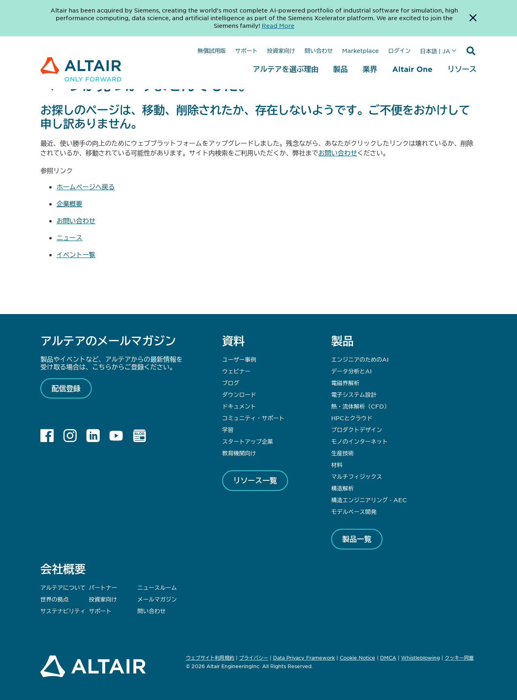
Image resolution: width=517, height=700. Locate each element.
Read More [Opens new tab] (278, 25)
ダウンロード (239, 394)
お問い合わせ (337, 153)
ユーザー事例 (239, 359)
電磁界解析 (345, 382)
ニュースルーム (157, 587)
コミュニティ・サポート (253, 417)
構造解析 (342, 488)
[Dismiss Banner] (473, 18)
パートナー (103, 587)
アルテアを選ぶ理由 (285, 69)
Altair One (412, 69)
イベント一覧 (76, 254)
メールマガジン (157, 599)
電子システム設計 (353, 394)
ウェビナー (236, 371)
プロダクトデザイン (356, 429)
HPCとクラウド (351, 417)
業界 (370, 69)
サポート (246, 50)
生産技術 (342, 453)
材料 (337, 464)
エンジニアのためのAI (360, 359)
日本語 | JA (435, 51)
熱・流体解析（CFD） (360, 406)
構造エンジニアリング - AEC (369, 499)
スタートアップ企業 (247, 441)
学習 (227, 429)
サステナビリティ (63, 610)
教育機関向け (239, 453)
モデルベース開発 (353, 511)
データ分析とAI (351, 371)
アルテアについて (63, 587)
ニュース (69, 237)
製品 (340, 69)
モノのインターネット (359, 441)
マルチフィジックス (356, 476)
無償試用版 (212, 50)
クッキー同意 (459, 658)
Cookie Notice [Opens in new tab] (357, 657)
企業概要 (69, 203)
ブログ (230, 382)
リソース (462, 69)
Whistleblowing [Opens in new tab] (420, 657)
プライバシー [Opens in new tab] (253, 657)
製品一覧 (357, 538)
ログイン (399, 50)
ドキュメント (239, 406)
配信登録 (66, 388)
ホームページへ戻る (86, 186)
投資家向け (281, 50)
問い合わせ (319, 50)
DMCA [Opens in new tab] (388, 657)
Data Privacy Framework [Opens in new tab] (304, 657)
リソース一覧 (255, 480)
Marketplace (360, 50)
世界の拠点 (54, 599)
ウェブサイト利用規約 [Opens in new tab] (210, 657)
